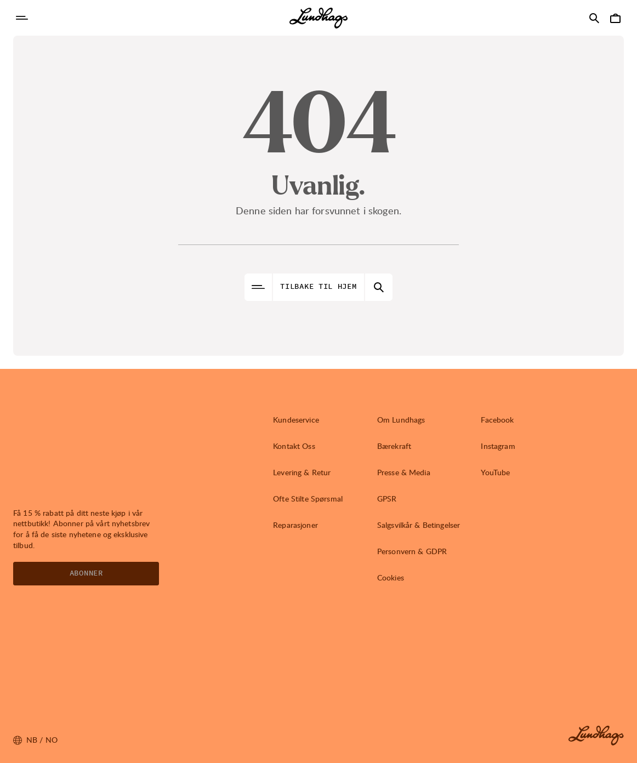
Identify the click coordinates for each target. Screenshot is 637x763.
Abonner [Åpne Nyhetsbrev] (86, 573)
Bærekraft (394, 446)
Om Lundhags (401, 419)
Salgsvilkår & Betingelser (418, 525)
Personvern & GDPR (412, 551)
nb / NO (35, 739)
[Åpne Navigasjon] (22, 18)
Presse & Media (403, 472)
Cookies (390, 577)
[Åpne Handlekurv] (615, 18)
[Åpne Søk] (594, 18)
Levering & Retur (302, 472)
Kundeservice (296, 419)
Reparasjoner (295, 525)
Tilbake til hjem (318, 287)
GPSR (387, 498)
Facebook (497, 419)
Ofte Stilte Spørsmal (308, 498)
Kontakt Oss (294, 446)
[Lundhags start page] (318, 18)
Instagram (498, 446)
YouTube (495, 472)
